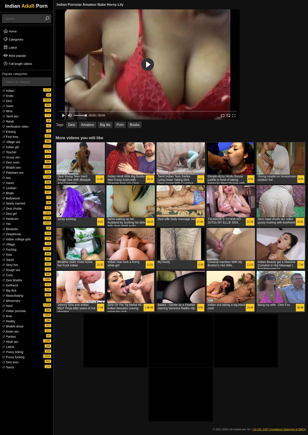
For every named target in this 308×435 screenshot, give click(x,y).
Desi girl (9, 213)
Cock (7, 275)
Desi (7, 101)
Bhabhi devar (13, 326)
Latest (10, 47)
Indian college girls (16, 239)
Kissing (9, 131)
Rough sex (11, 270)
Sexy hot (10, 265)
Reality (8, 321)
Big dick (9, 290)
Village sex (11, 142)
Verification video (15, 126)
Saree (8, 183)
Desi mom (10, 162)
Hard (7, 306)
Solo (7, 254)
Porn (120, 125)
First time (10, 137)
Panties (9, 336)
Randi (8, 121)
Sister (8, 106)
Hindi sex (10, 341)
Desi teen (10, 362)
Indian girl (10, 147)
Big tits (105, 125)
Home (10, 31)
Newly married (13, 203)
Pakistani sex (13, 172)
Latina (8, 347)
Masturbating (12, 295)
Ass (6, 178)
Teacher (9, 152)
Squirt (8, 259)
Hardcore (10, 218)
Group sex (11, 157)
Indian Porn (26, 6)
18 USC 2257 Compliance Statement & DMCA (279, 429)
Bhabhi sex (11, 167)
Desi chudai (12, 208)
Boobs (134, 125)
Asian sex (10, 331)
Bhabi (8, 193)
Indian (8, 90)
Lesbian (9, 188)
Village (8, 244)
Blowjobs (10, 229)
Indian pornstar (14, 311)
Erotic (8, 96)
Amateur (87, 125)
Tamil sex (10, 116)
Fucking (9, 249)
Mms (7, 111)
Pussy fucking (13, 357)
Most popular (14, 55)
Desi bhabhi (12, 280)
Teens (8, 367)
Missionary (11, 300)
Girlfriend (10, 285)
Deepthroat (11, 234)
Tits (6, 224)
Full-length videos (17, 63)
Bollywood (11, 198)
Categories (13, 39)
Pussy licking (12, 352)
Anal (7, 316)
